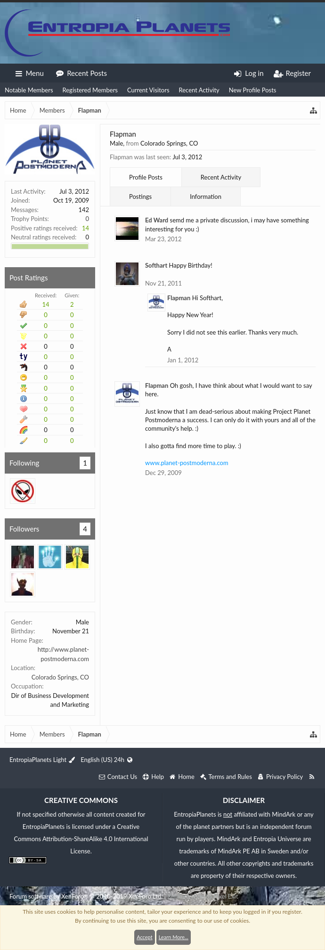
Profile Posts (145, 177)
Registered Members (90, 90)
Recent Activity (199, 90)
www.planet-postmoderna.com (186, 463)
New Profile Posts (252, 90)
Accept (144, 937)
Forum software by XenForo (85, 896)
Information (205, 196)
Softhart (156, 265)
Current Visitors (148, 90)
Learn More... (173, 937)
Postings (140, 196)
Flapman (178, 298)
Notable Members (29, 90)
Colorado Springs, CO (60, 677)
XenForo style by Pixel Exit (202, 896)
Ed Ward (156, 220)
